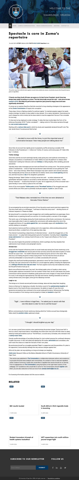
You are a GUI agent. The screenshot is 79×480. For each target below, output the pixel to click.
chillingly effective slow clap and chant (24, 264)
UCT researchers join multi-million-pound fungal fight (55, 438)
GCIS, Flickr (36, 43)
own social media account (19, 124)
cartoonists (52, 340)
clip (25, 175)
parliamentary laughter (58, 286)
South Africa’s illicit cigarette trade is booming (54, 407)
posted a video (23, 313)
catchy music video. (16, 335)
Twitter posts (29, 186)
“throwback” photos (45, 186)
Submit (42, 467)
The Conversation (33, 358)
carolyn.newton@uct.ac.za (50, 368)
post (50, 188)
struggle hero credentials (17, 251)
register (61, 366)
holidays (39, 162)
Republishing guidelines (54, 478)
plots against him (32, 223)
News (14, 25)
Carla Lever (12, 353)
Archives (57, 25)
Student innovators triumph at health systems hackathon (21, 438)
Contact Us (65, 25)
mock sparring (58, 173)
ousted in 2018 (13, 101)
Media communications (44, 25)
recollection (59, 223)
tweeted (50, 292)
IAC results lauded (17, 406)
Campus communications (26, 25)
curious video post (24, 127)
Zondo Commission (19, 108)
